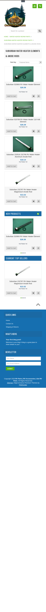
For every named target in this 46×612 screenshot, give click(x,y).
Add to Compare (38, 96)
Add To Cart (11, 96)
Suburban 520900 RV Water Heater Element (23, 84)
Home (6, 36)
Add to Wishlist (33, 96)
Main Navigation (6, 31)
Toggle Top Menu (23, 1)
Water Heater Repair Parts (20, 36)
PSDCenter (23, 385)
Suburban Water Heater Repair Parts (18, 40)
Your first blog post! (13, 340)
